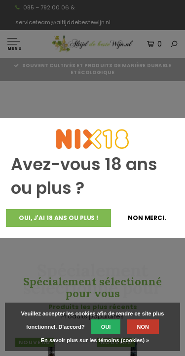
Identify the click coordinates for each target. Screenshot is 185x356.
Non (142, 327)
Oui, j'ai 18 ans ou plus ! (58, 218)
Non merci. (147, 218)
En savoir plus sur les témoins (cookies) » (95, 340)
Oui (106, 327)
